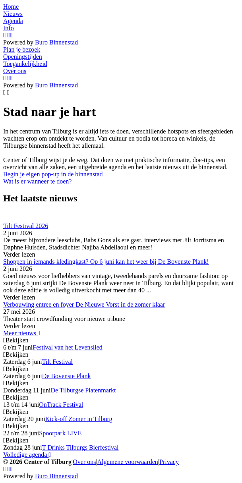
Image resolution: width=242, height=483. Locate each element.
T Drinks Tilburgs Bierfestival (80, 447)
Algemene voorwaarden (127, 461)
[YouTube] (9, 35)
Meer (21, 333)
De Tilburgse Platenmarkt (83, 390)
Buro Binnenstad (56, 42)
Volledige (27, 454)
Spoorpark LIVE (60, 433)
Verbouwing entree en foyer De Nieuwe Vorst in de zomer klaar (84, 304)
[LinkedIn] (11, 35)
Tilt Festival (57, 361)
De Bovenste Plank (66, 376)
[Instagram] (4, 35)
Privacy (169, 461)
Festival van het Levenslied (68, 347)
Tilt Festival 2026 (25, 225)
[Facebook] (7, 35)
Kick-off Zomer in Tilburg (78, 418)
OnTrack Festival (61, 404)
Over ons (84, 461)
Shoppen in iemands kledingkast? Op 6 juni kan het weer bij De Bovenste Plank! (106, 261)
